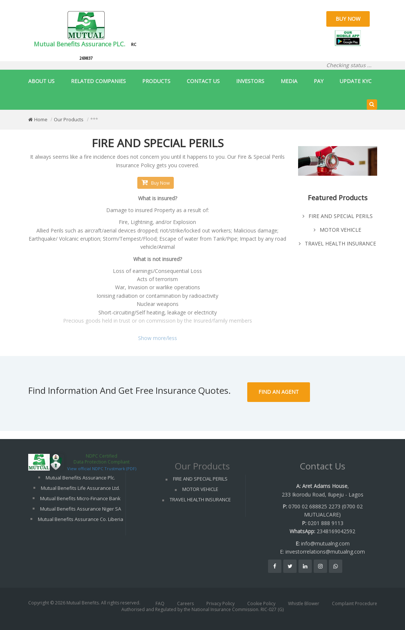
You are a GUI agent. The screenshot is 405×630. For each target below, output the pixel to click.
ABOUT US (41, 81)
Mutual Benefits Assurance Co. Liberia (80, 519)
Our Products (69, 119)
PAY (318, 81)
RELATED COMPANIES (98, 81)
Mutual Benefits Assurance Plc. (80, 477)
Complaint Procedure (354, 603)
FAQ (160, 603)
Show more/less (157, 338)
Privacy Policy (220, 603)
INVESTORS (250, 81)
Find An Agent (278, 391)
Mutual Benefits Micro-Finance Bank (80, 498)
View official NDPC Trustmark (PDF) (101, 469)
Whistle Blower (303, 603)
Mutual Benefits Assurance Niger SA (80, 508)
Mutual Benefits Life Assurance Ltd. (80, 488)
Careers (185, 603)
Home (41, 119)
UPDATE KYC (356, 81)
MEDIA (289, 81)
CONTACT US (203, 81)
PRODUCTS (156, 81)
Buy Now (348, 18)
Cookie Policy (261, 603)
